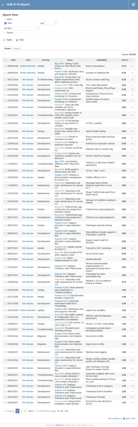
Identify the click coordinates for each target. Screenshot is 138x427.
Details (8, 49)
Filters (9, 19)
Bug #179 (59, 373)
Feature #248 (61, 322)
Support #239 (61, 333)
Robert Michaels (28, 66)
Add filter (8, 28)
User (28, 60)
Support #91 (60, 247)
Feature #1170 (62, 301)
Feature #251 (61, 153)
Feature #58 (60, 258)
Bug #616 (59, 113)
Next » (31, 411)
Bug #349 (59, 121)
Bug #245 (59, 161)
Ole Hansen (28, 79)
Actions (132, 66)
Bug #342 (59, 77)
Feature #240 (61, 401)
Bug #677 (59, 105)
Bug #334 (59, 129)
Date (9, 23)
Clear (21, 40)
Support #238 (61, 175)
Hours (125, 60)
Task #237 (59, 183)
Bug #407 (59, 63)
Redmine (60, 425)
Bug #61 (59, 252)
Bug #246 (59, 328)
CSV (134, 418)
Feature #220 (61, 223)
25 (58, 411)
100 (66, 411)
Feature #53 (60, 266)
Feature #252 (61, 88)
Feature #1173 (62, 295)
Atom (127, 418)
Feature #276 (61, 137)
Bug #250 (59, 314)
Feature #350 (61, 71)
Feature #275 (61, 85)
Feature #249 (61, 93)
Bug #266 (59, 148)
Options (10, 33)
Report (17, 49)
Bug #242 (59, 169)
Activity (46, 60)
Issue (70, 60)
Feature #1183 (62, 287)
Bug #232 (59, 207)
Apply (9, 40)
